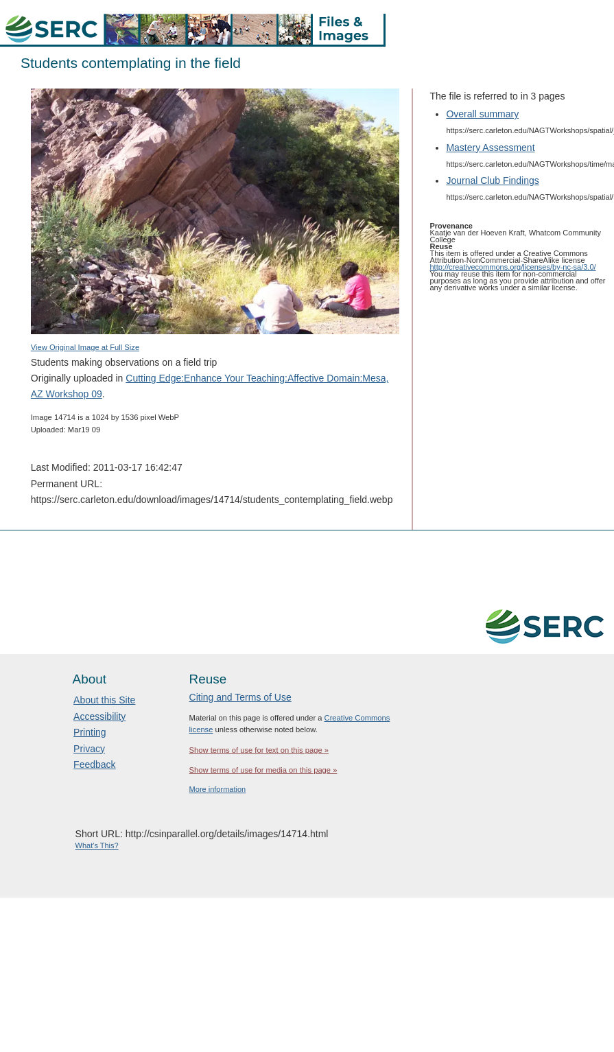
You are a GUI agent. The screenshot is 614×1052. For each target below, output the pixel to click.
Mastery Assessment (490, 147)
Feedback (94, 764)
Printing (89, 732)
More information (217, 789)
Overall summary (482, 113)
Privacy (89, 748)
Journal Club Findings (492, 180)
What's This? (97, 845)
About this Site (104, 699)
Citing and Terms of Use (240, 697)
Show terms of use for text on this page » (259, 750)
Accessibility (99, 716)
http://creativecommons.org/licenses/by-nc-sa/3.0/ (513, 267)
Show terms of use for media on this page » (263, 770)
